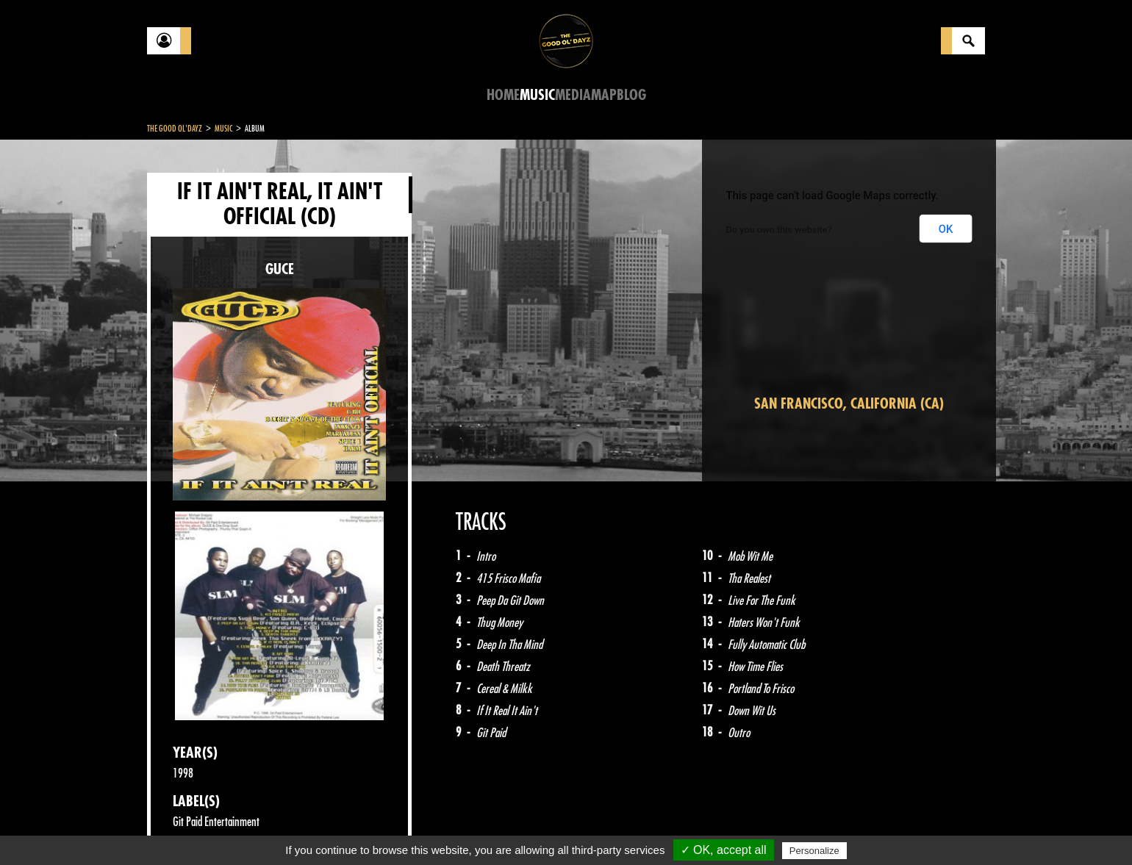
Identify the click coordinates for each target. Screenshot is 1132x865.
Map (604, 95)
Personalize (814, 850)
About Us (331, 828)
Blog (631, 95)
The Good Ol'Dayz (174, 128)
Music (537, 95)
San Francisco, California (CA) (849, 404)
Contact (183, 826)
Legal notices (262, 828)
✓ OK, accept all (724, 850)
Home (503, 95)
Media (573, 95)
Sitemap (389, 828)
